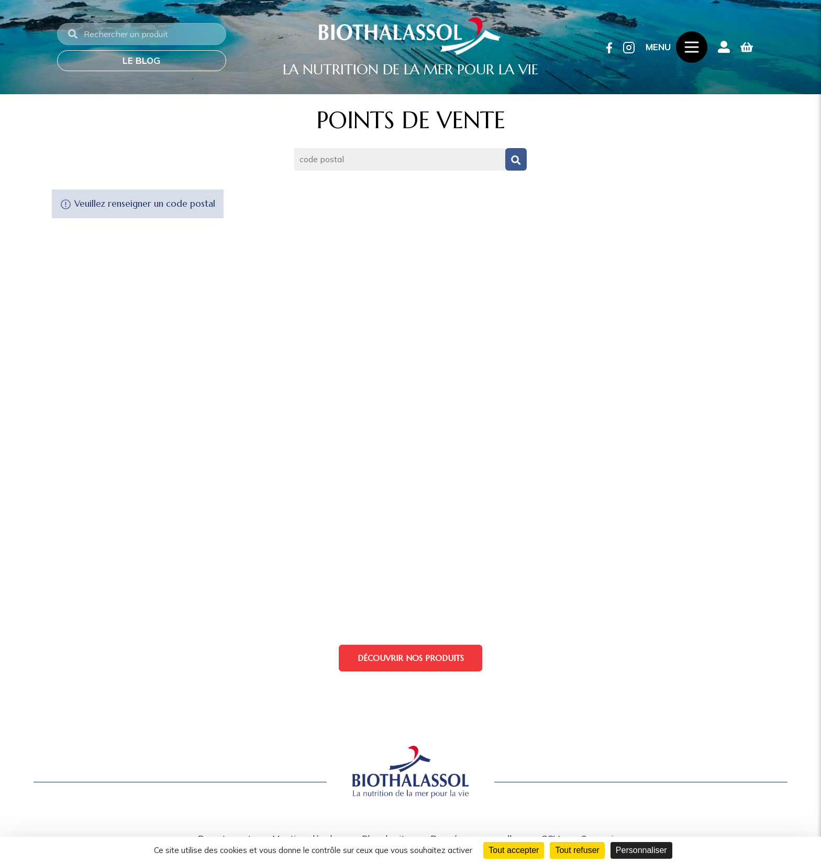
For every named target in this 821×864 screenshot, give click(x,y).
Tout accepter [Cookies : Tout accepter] (514, 850)
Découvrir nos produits (410, 658)
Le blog (141, 60)
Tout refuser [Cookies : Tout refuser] (577, 850)
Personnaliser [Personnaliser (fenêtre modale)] (641, 850)
